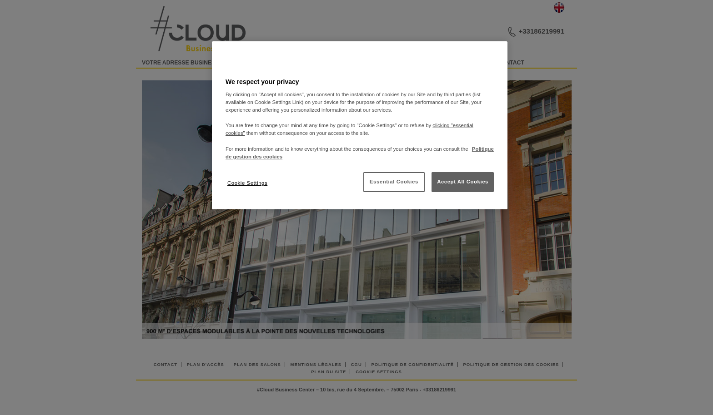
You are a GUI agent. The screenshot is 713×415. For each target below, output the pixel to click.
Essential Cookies (394, 181)
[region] (359, 125)
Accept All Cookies (462, 181)
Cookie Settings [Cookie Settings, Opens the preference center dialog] (247, 183)
